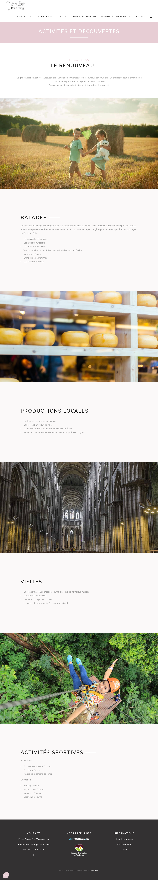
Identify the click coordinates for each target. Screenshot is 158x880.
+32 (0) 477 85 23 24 (33, 849)
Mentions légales (124, 839)
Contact (124, 849)
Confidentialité (124, 844)
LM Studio (94, 870)
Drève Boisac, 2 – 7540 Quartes (33, 839)
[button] (6, 875)
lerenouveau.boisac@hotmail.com (34, 844)
